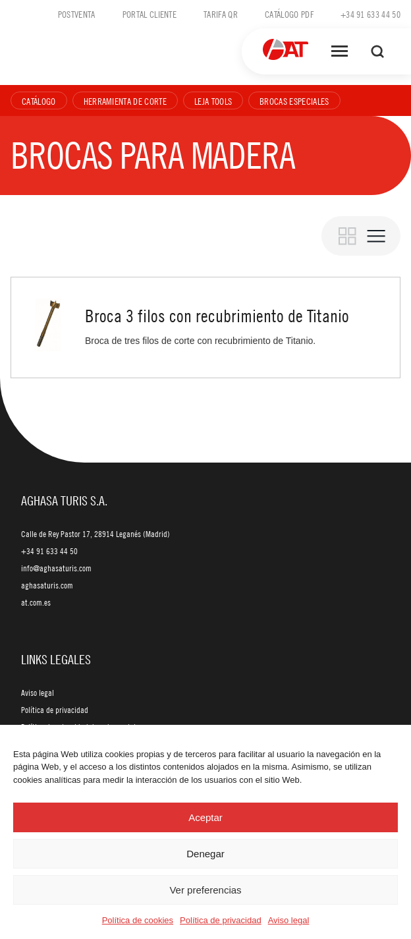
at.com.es (36, 602)
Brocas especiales (294, 101)
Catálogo (39, 101)
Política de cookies (137, 920)
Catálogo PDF (289, 14)
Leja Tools (213, 101)
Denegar (205, 853)
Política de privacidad (220, 920)
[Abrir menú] (339, 51)
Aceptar (205, 817)
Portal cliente (150, 14)
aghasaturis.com (47, 585)
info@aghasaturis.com (56, 568)
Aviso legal (289, 920)
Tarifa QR (221, 14)
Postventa (77, 14)
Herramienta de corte (125, 101)
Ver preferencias (205, 890)
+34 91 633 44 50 (370, 14)
